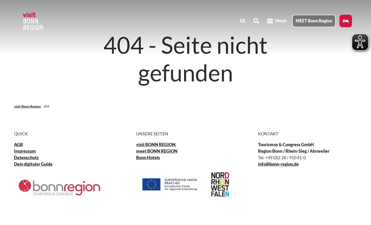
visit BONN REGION (156, 144)
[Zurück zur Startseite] (32, 21)
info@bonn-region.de (278, 164)
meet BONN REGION (157, 151)
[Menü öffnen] (276, 21)
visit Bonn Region (27, 106)
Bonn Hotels (148, 157)
